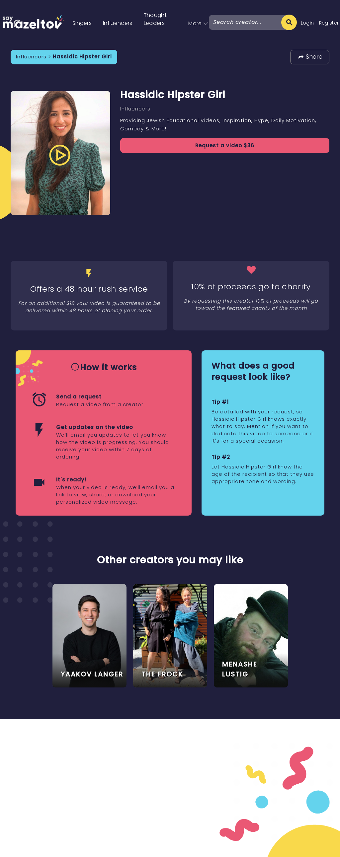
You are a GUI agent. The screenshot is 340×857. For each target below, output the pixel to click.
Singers (82, 23)
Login (307, 23)
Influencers (117, 23)
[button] (198, 16)
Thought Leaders (155, 19)
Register (329, 23)
